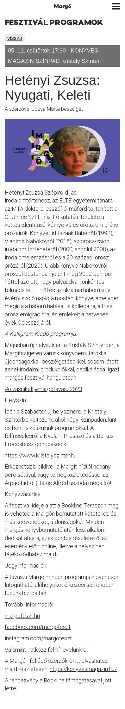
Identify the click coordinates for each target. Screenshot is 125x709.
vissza (14, 38)
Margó (62, 6)
